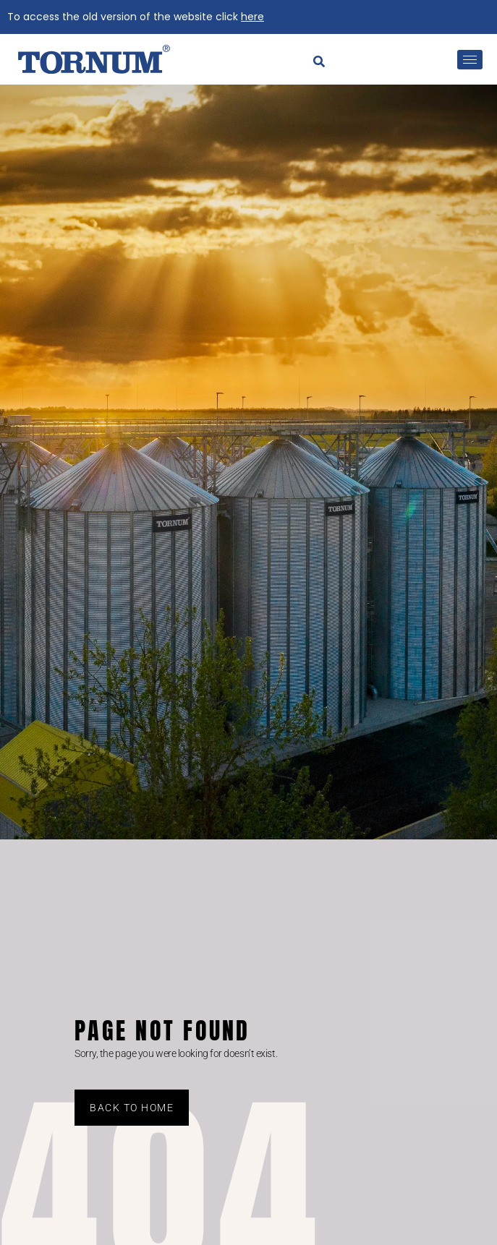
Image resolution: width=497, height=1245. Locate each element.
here (252, 16)
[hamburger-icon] (470, 59)
